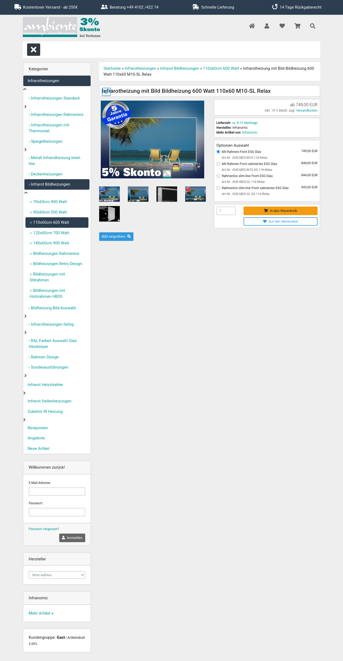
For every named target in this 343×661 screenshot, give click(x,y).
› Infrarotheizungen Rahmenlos (56, 114)
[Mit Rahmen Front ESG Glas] (218, 151)
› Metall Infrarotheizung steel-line (55, 160)
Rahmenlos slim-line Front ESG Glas (247, 176)
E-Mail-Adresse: (40, 483)
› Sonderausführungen (48, 367)
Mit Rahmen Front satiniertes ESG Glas (249, 164)
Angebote (36, 438)
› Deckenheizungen (45, 174)
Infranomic (250, 132)
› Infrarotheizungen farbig (51, 324)
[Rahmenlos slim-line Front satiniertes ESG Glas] (218, 188)
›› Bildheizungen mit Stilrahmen (47, 277)
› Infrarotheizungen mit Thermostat (49, 128)
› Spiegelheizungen (45, 141)
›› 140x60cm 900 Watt (49, 243)
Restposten (38, 427)
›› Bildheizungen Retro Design (56, 263)
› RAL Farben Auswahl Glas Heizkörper (53, 343)
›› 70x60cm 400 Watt (48, 201)
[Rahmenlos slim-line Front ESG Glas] (218, 176)
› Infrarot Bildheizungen (49, 184)
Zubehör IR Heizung (45, 411)
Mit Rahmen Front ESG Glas (241, 152)
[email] (57, 491)
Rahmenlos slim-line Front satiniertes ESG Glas (255, 188)
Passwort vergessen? (44, 529)
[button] (266, 26)
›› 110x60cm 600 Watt (49, 222)
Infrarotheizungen (43, 80)
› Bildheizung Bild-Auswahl (52, 308)
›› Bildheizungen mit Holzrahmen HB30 (47, 293)
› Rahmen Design (44, 357)
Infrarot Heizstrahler (45, 384)
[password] (57, 512)
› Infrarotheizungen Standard (54, 98)
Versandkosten (307, 110)
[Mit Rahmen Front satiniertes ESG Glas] (218, 164)
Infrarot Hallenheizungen (50, 401)
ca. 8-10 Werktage (245, 123)
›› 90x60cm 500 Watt (48, 212)
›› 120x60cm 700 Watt (49, 232)
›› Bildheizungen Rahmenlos (54, 253)
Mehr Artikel (39, 613)
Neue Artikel (38, 448)
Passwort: (36, 503)
